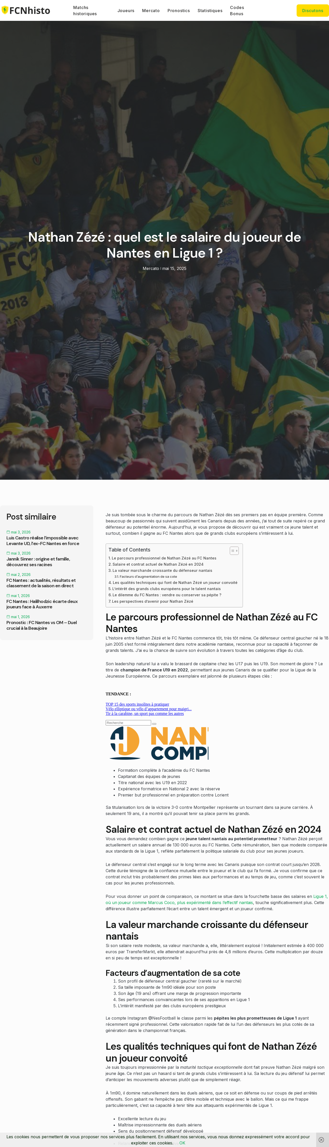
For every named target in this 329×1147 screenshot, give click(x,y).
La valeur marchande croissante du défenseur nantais (162, 570)
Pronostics (179, 10)
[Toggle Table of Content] (231, 550)
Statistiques (210, 10)
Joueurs (126, 10)
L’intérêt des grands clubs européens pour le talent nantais (166, 588)
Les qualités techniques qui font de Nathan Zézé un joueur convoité (175, 582)
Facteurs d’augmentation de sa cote (148, 576)
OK (182, 1142)
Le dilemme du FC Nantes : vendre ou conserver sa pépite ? (167, 595)
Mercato (151, 10)
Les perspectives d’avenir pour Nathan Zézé (152, 601)
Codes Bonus (237, 10)
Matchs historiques (85, 10)
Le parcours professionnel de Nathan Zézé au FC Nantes (164, 558)
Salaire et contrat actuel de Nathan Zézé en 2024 (158, 564)
